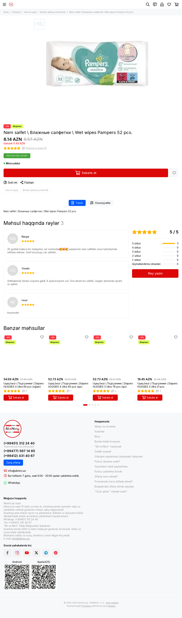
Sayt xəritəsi (112, 602)
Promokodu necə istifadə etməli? (114, 481)
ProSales (86, 606)
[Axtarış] (147, 4)
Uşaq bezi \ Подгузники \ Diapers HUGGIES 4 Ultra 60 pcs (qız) (68, 385)
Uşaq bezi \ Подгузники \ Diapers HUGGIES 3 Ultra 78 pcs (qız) (113, 385)
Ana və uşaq (30, 12)
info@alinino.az (17, 470)
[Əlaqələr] (154, 4)
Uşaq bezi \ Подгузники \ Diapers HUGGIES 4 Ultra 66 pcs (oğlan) (24, 385)
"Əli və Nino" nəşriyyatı (108, 446)
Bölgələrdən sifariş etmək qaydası (114, 486)
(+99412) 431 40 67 (19, 456)
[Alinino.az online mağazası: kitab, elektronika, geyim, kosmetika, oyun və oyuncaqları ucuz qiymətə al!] (11, 4)
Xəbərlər (100, 431)
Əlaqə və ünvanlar (105, 426)
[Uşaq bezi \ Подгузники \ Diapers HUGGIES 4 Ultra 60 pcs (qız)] (68, 355)
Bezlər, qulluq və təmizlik (53, 12)
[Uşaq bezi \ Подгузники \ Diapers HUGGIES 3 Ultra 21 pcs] (157, 355)
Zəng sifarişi (13, 462)
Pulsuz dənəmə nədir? (107, 461)
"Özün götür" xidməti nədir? (111, 491)
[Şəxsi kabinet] (162, 4)
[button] (85, 405)
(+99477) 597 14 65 (19, 451)
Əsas (6, 12)
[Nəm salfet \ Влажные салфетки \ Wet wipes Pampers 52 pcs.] (97, 70)
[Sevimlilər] (169, 4)
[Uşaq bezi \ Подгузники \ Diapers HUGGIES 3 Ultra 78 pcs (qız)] (113, 355)
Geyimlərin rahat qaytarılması (111, 466)
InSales (111, 606)
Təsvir (77, 203)
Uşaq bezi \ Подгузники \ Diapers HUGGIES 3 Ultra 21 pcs (157, 385)
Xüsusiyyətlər (100, 203)
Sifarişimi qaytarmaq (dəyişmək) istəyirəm (119, 456)
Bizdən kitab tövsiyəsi (107, 441)
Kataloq (16, 12)
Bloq (97, 436)
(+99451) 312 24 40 (19, 443)
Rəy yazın (155, 273)
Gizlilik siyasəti (103, 451)
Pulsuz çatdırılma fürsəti (108, 471)
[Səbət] (176, 4)
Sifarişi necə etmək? (106, 476)
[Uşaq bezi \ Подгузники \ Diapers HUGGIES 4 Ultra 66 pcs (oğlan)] (24, 355)
